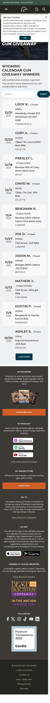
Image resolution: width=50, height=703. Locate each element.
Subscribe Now (24, 412)
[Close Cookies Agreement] (46, 17)
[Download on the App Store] (13, 553)
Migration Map (11, 2)
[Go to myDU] (37, 9)
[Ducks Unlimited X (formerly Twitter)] (13, 619)
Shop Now (24, 486)
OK (25, 38)
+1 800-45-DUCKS (24, 670)
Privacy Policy (24, 684)
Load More (24, 357)
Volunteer (27, 2)
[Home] (25, 9)
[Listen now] (23, 440)
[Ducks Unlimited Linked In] (37, 619)
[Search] (44, 9)
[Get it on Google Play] (31, 553)
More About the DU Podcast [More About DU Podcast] (24, 462)
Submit (43, 94)
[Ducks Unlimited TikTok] (25, 619)
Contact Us (24, 675)
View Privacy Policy (26, 34)
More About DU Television (24, 517)
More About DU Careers (24, 577)
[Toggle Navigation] (6, 9)
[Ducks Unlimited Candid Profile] (24, 638)
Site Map (24, 688)
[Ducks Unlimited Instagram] (19, 619)
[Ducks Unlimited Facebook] (8, 619)
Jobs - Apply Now (24, 679)
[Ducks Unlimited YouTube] (31, 619)
